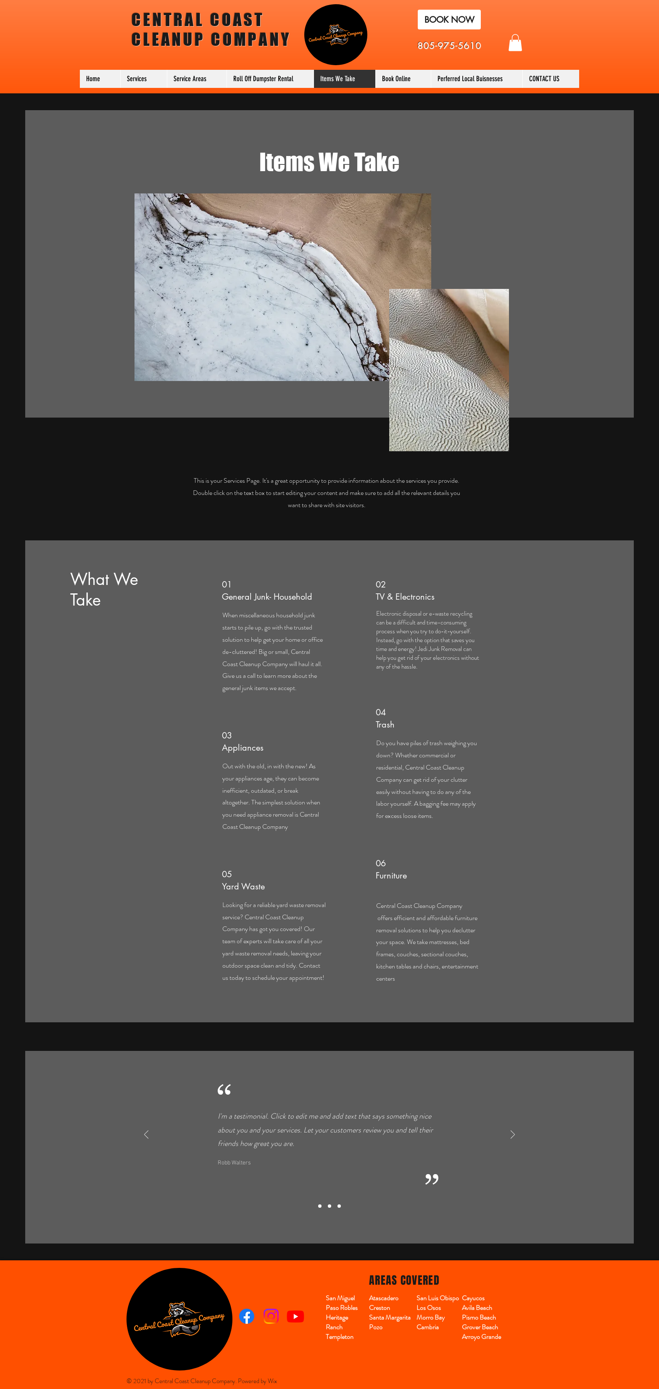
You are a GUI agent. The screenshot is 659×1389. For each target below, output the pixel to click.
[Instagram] (271, 1316)
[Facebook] (247, 1316)
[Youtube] (295, 1316)
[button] (515, 42)
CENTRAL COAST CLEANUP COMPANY (211, 29)
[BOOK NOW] (449, 19)
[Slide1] (320, 1206)
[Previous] (146, 1135)
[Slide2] (329, 1206)
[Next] (513, 1135)
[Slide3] (339, 1206)
